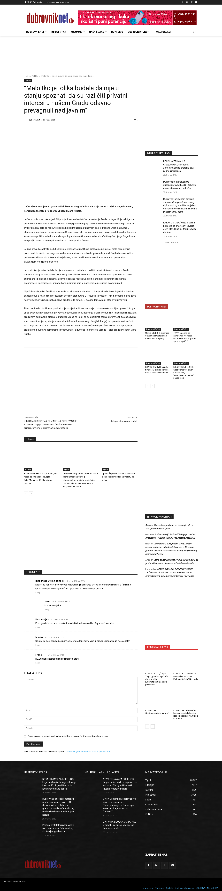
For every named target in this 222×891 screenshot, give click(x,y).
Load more (171, 242)
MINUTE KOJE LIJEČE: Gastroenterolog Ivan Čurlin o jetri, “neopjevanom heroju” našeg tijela (183, 372)
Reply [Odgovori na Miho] (47, 610)
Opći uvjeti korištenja (184, 888)
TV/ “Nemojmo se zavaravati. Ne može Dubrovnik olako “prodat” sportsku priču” (185, 337)
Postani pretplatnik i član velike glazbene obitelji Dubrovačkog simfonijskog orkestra (58, 828)
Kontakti (169, 888)
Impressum (148, 888)
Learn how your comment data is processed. (87, 751)
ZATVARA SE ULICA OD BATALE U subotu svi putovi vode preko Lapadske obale (119, 824)
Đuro (148, 525)
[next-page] (31, 494)
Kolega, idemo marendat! (124, 421)
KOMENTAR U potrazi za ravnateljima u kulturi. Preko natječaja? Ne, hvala (185, 676)
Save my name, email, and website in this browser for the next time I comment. (68, 736)
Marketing (159, 888)
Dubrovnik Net (35, 120)
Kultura (28, 469)
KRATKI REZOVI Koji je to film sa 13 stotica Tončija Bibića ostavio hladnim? (156, 370)
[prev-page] (26, 494)
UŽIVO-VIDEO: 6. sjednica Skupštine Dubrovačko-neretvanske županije (157, 336)
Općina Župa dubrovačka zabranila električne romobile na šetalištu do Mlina (118, 476)
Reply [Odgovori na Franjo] (37, 663)
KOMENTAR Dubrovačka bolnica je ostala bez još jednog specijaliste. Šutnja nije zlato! (185, 714)
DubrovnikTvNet (153, 329)
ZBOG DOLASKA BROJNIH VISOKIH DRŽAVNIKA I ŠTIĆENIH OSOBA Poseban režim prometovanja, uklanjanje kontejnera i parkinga (169, 572)
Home (27, 76)
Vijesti (66, 469)
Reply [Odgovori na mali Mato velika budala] (37, 593)
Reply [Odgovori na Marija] (37, 645)
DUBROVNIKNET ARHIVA (207, 888)
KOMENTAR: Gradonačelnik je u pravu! (157, 711)
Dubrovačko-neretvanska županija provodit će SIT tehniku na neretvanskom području (179, 184)
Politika (35, 76)
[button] (194, 32)
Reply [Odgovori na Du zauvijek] (37, 627)
